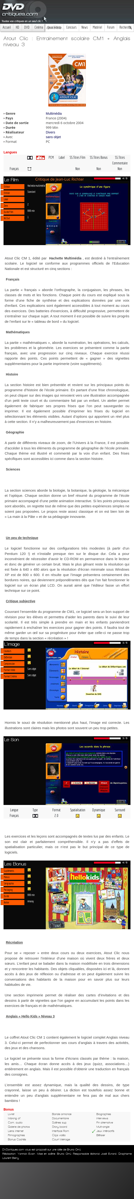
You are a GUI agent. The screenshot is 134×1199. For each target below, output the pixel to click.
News (84, 27)
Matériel (97, 27)
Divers (50, 132)
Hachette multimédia (36, 185)
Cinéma (38, 27)
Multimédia (54, 113)
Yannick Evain (26, 1153)
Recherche (125, 27)
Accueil (7, 27)
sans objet (53, 137)
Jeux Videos (54, 27)
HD (17, 27)
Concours (71, 27)
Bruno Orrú (64, 1153)
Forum (111, 27)
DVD (27, 27)
